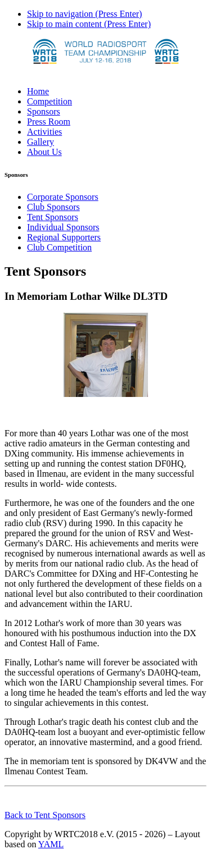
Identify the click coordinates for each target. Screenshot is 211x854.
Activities (44, 131)
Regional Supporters (64, 237)
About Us (44, 152)
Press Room (48, 121)
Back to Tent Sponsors (45, 815)
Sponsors (43, 111)
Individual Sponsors (63, 227)
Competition (49, 101)
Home (38, 91)
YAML (51, 844)
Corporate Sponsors (62, 197)
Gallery (40, 142)
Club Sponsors (53, 207)
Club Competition (59, 247)
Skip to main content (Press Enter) (89, 24)
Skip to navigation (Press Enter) (84, 14)
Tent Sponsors (52, 217)
